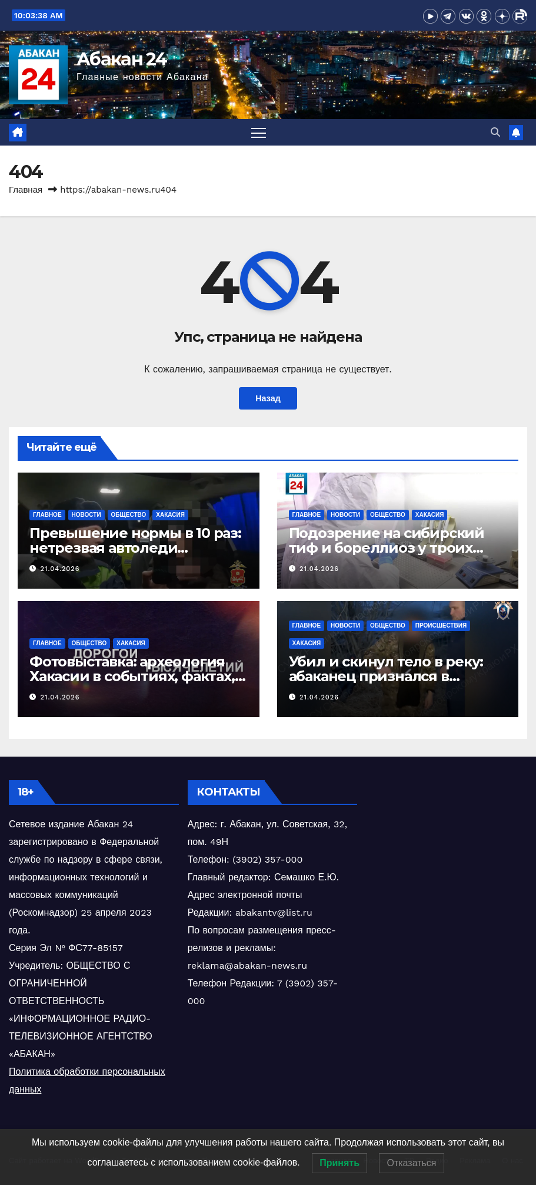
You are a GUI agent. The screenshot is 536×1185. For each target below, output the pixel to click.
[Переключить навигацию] (258, 132)
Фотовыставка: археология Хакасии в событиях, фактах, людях (132, 676)
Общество (129, 514)
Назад (268, 398)
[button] (495, 132)
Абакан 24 (121, 59)
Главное (47, 514)
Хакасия (170, 514)
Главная (25, 189)
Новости (86, 514)
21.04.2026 (60, 569)
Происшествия (441, 625)
